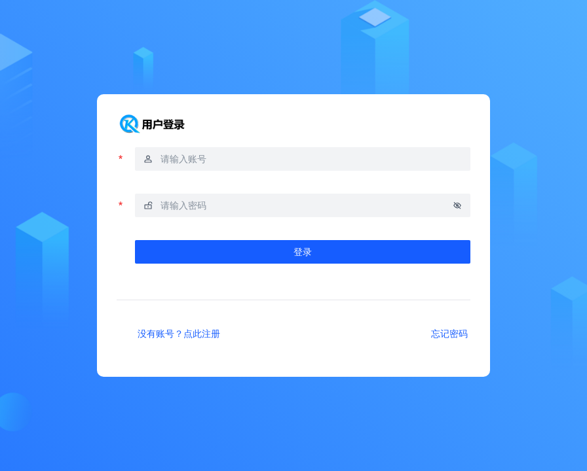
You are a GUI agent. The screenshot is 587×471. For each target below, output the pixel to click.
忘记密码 (449, 333)
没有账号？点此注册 (179, 333)
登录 (303, 251)
